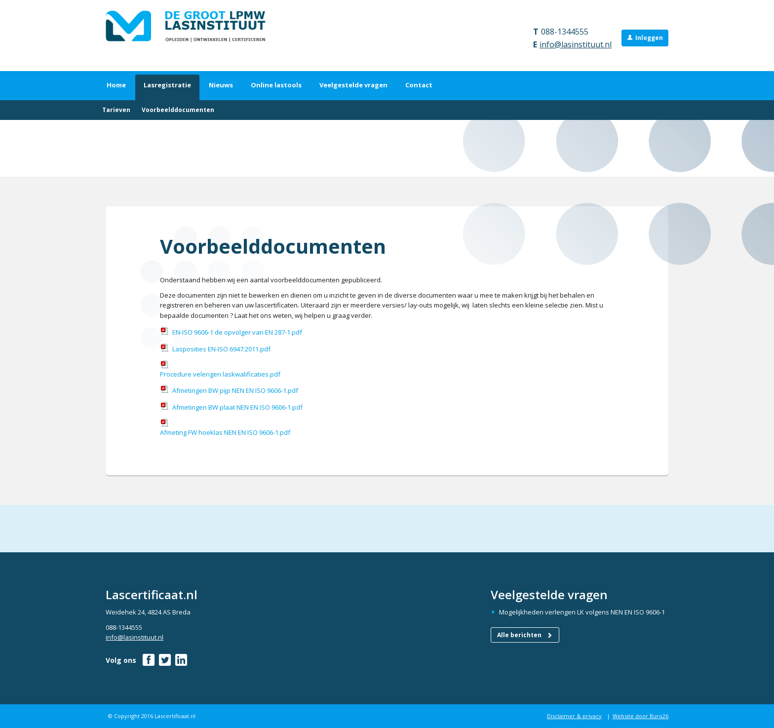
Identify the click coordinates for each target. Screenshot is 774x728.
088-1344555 (564, 31)
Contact (418, 84)
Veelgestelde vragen (353, 84)
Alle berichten (525, 635)
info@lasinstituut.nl (576, 44)
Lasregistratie (167, 84)
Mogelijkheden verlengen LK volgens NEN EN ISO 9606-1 (582, 612)
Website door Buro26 (640, 716)
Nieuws (221, 84)
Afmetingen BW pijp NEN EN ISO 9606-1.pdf (235, 390)
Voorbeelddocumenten (178, 110)
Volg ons (121, 660)
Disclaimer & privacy (574, 716)
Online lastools (276, 84)
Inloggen (649, 38)
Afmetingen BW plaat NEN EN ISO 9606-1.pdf (237, 407)
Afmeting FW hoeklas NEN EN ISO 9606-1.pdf (225, 432)
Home (116, 84)
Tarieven (116, 110)
